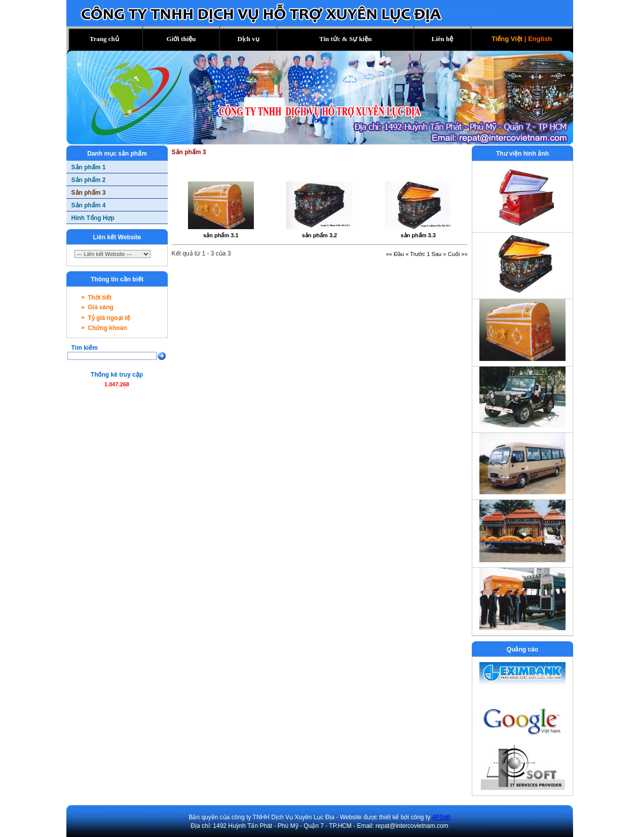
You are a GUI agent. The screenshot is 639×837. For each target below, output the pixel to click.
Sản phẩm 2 (88, 180)
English (540, 39)
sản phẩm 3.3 (417, 235)
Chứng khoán (107, 328)
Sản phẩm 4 (88, 205)
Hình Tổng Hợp (93, 218)
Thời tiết (99, 297)
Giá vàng (101, 307)
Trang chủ (104, 39)
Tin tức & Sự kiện (345, 39)
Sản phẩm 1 (88, 167)
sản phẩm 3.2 (319, 235)
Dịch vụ (248, 39)
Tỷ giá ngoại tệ (109, 317)
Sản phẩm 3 (88, 192)
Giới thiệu (181, 39)
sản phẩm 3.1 (220, 235)
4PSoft (441, 817)
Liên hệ (443, 39)
